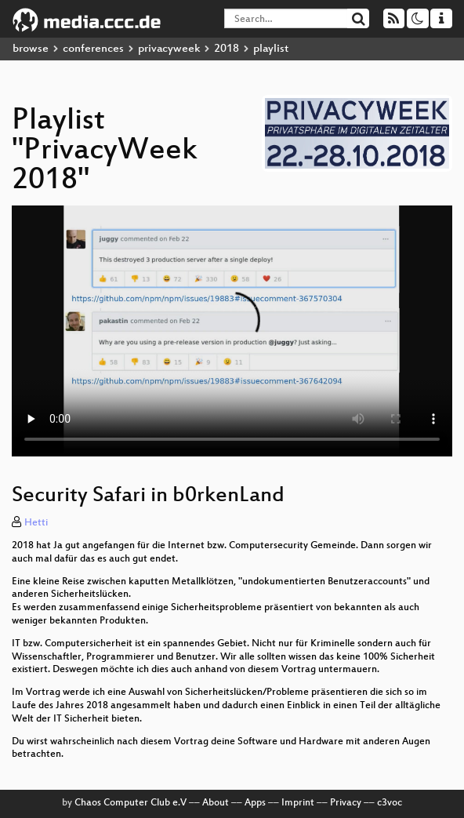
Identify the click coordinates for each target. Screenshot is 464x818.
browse (31, 49)
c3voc (389, 803)
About (215, 803)
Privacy (345, 803)
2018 (226, 49)
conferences (93, 49)
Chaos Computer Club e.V (130, 803)
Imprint (297, 803)
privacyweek (169, 49)
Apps (255, 803)
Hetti (36, 523)
